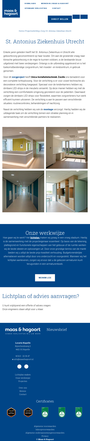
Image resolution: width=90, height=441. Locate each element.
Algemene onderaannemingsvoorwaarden (45, 433)
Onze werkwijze (22, 378)
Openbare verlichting (36, 8)
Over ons (23, 387)
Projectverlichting (32, 31)
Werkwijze (45, 278)
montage (48, 109)
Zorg (43, 31)
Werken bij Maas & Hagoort (55, 3)
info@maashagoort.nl (23, 359)
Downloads (30, 3)
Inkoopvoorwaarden (45, 429)
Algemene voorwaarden (45, 426)
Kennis (23, 391)
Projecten (22, 381)
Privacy (45, 436)
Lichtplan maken (23, 374)
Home (21, 31)
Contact (56, 8)
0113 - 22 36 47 (23, 356)
